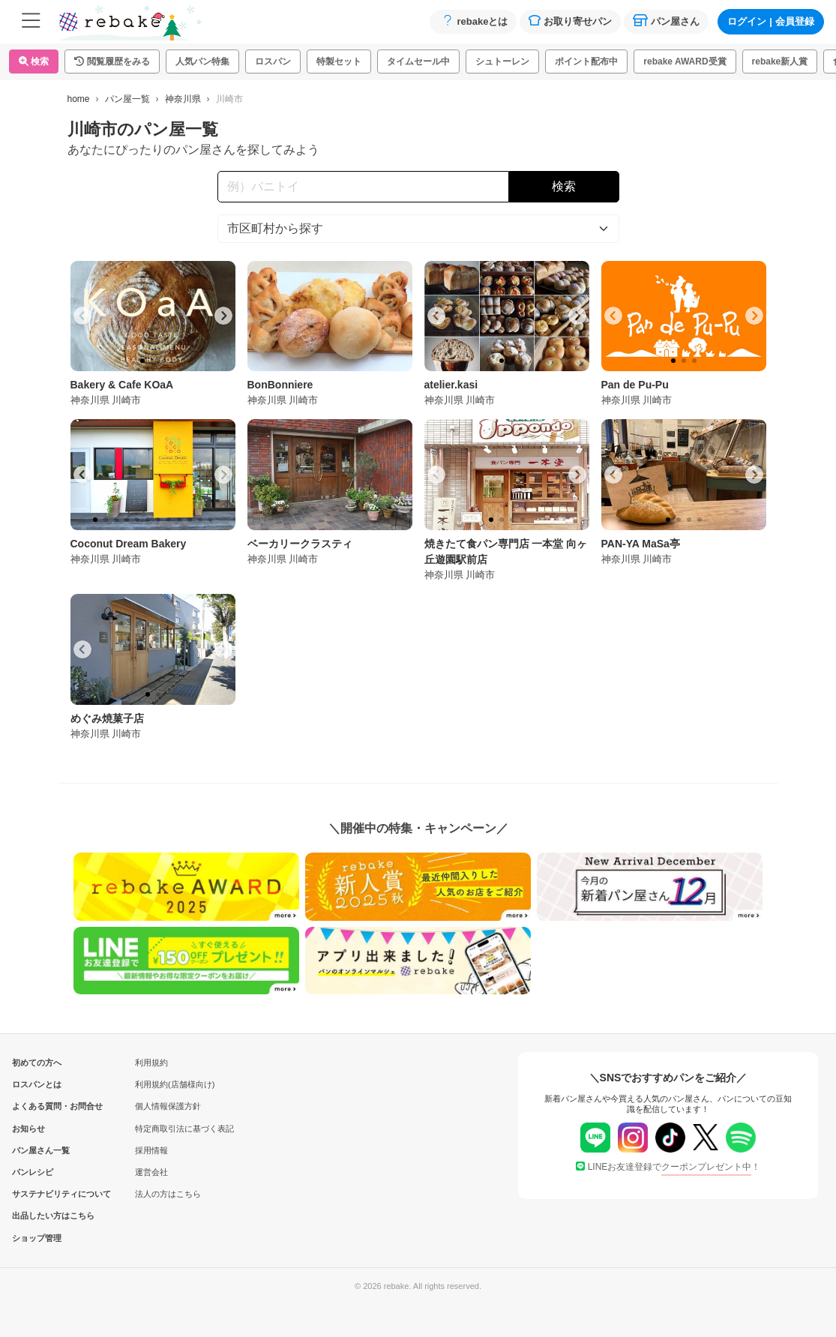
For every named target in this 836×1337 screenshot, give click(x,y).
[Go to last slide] (82, 316)
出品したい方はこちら (36, 1215)
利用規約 (151, 1062)
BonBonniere (280, 385)
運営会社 (151, 1172)
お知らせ (28, 1128)
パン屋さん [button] (666, 20)
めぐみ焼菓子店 (107, 718)
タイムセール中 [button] (418, 61)
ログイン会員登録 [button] (770, 21)
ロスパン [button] (273, 61)
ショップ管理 (36, 1238)
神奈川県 (183, 99)
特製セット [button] (338, 61)
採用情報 (151, 1150)
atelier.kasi (451, 385)
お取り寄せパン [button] (570, 20)
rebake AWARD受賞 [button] (684, 61)
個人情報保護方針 (168, 1106)
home (78, 99)
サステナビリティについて (36, 1193)
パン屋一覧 (127, 99)
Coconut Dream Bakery (128, 544)
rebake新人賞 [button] (780, 61)
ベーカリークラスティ (299, 544)
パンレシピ (32, 1172)
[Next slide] (223, 316)
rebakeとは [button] (473, 20)
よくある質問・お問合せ (36, 1106)
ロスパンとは (36, 1084)
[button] (112, 61)
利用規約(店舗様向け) (174, 1084)
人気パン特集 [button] (202, 61)
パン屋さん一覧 (36, 1150)
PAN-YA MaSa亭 (640, 544)
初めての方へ (36, 1062)
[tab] (142, 360)
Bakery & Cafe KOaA (122, 385)
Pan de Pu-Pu (635, 385)
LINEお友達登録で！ (668, 1167)
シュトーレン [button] (502, 61)
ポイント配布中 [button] (586, 61)
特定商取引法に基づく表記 (184, 1128)
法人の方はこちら (168, 1193)
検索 (34, 61)
